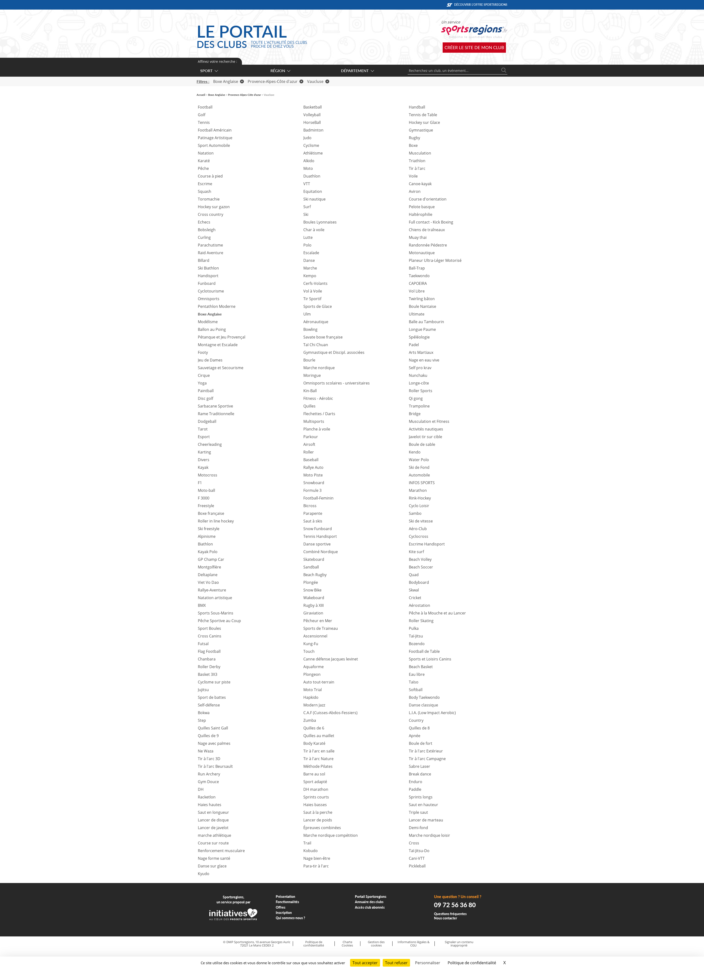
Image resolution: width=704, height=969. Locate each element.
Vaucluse (318, 81)
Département (357, 70)
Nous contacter (445, 918)
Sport (208, 70)
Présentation (285, 896)
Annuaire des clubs (369, 902)
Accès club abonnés (370, 907)
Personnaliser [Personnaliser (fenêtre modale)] (427, 962)
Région (280, 70)
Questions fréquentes (450, 914)
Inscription (284, 913)
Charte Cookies (347, 943)
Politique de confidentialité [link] (472, 962)
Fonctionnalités (287, 902)
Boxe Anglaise (228, 81)
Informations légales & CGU (413, 943)
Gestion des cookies (376, 943)
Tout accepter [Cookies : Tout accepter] (365, 962)
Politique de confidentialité (313, 943)
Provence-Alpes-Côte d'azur (275, 81)
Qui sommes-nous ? (290, 918)
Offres (280, 907)
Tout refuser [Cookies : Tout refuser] (396, 962)
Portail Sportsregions (370, 896)
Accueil (201, 94)
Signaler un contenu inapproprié (459, 943)
